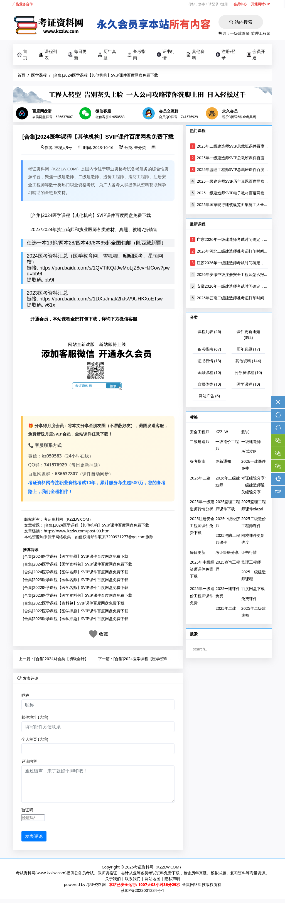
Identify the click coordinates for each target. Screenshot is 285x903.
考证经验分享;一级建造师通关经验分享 (253, 486)
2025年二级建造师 (253, 613)
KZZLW (221, 432)
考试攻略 (249, 452)
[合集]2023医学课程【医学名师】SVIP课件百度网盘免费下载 (75, 580)
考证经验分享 (227, 553)
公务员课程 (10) (248, 373)
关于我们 (113, 880)
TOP (278, 491)
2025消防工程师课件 (227, 540)
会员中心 (240, 4)
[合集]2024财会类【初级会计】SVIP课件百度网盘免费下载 (85, 659)
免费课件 (249, 599)
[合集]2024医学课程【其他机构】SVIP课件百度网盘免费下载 (96, 526)
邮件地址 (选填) (34, 718)
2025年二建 (225, 609)
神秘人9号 (63, 148)
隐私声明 (172, 880)
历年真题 (107, 54)
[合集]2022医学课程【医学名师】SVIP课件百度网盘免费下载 (75, 588)
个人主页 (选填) (34, 740)
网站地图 (152, 880)
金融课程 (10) (209, 373)
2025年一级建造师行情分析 (202, 506)
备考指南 (136, 54)
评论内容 (29, 762)
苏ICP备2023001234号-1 (142, 891)
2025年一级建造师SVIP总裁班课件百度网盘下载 (238, 158)
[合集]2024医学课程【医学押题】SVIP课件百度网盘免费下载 (75, 557)
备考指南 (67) (209, 350)
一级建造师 (240, 33)
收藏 (103, 635)
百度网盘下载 (253, 590)
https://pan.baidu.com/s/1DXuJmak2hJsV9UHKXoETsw (101, 300)
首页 (22, 54)
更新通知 (223, 462)
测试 (245, 432)
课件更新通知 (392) (248, 335)
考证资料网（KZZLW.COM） (68, 520)
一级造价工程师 (227, 446)
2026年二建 (200, 479)
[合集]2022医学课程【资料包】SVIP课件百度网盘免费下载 (73, 604)
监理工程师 (261, 33)
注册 (224, 4)
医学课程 (39, 75)
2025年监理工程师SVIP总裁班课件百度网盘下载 (238, 170)
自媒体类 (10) (209, 385)
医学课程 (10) (248, 385)
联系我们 (133, 880)
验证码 (27, 811)
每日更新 (77, 54)
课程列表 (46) (209, 332)
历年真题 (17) (248, 350)
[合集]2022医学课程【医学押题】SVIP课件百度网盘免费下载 (75, 612)
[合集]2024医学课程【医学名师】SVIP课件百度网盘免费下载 (75, 573)
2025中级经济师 (227, 523)
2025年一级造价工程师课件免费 (202, 596)
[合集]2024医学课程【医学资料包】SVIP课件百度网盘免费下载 (77, 565)
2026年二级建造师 (227, 482)
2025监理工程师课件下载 (227, 506)
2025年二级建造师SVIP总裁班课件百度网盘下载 (238, 147)
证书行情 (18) (209, 361)
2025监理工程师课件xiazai (253, 506)
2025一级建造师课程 (253, 576)
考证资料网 (96, 886)
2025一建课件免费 (227, 593)
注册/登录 (226, 54)
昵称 (25, 696)
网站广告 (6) (209, 397)
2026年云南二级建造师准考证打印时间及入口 (236, 299)
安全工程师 (199, 432)
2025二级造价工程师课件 (253, 523)
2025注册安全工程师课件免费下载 (202, 526)
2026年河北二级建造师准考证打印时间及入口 (236, 252)
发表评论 (34, 838)
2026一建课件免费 (253, 466)
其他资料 (195, 54)
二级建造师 (199, 442)
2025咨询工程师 (227, 567)
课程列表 (48, 54)
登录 (215, 4)
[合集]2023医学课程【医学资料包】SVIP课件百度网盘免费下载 (77, 596)
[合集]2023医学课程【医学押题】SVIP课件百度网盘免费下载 (75, 619)
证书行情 (166, 54)
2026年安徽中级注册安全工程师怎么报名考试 (236, 275)
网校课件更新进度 (253, 540)
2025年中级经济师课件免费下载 (202, 570)
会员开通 (256, 54)
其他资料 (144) (248, 361)
